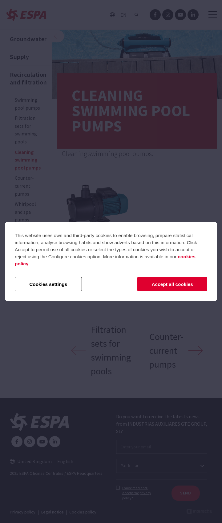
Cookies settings (48, 284)
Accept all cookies (172, 284)
